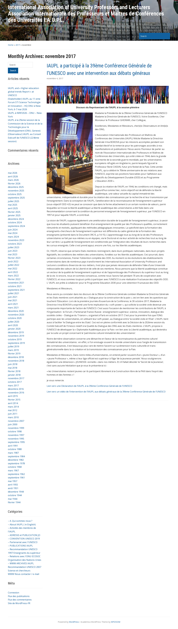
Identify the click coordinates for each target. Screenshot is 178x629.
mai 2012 (12, 410)
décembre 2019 (16, 332)
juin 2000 (12, 424)
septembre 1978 (16, 463)
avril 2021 (13, 304)
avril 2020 (13, 325)
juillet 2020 (13, 321)
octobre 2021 (15, 286)
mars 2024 (13, 236)
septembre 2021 (16, 289)
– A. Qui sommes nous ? (20, 520)
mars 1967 (13, 470)
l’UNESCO (161, 391)
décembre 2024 (16, 219)
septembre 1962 (16, 474)
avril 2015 (13, 396)
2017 (18, 45)
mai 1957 (12, 481)
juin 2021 (12, 296)
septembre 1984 (16, 456)
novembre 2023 (16, 240)
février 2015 (14, 399)
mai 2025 (12, 204)
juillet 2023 (13, 247)
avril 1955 (13, 484)
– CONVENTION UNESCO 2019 (24, 538)
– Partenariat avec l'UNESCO (22, 542)
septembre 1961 (16, 477)
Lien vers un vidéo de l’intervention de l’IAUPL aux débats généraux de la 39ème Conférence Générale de (101, 391)
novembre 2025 (16, 190)
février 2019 (14, 353)
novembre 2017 (16, 378)
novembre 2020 (16, 314)
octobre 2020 (15, 318)
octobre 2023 (15, 243)
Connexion (13, 592)
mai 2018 (12, 367)
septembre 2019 (16, 343)
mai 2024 (12, 233)
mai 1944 (12, 498)
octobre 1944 (15, 495)
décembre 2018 (16, 357)
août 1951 (13, 488)
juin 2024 (12, 229)
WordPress (74, 622)
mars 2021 (13, 307)
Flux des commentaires (20, 599)
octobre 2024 (15, 222)
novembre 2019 (16, 335)
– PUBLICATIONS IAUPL (20, 545)
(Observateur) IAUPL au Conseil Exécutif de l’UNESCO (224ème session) (24, 138)
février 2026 (14, 183)
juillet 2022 (13, 264)
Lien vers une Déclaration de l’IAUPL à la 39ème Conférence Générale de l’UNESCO (89, 385)
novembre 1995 (16, 438)
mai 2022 (12, 268)
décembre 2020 (16, 311)
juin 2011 (12, 413)
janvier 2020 (14, 328)
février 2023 (14, 257)
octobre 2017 (15, 381)
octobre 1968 (15, 466)
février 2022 (14, 279)
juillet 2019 (13, 346)
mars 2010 (13, 417)
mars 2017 (13, 385)
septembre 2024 (16, 226)
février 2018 (14, 371)
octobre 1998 (15, 431)
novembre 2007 (16, 420)
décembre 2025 (16, 187)
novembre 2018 (16, 360)
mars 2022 (13, 275)
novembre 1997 (16, 435)
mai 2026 (12, 172)
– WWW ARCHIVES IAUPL (21, 563)
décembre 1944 (16, 491)
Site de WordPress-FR (19, 603)
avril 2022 (13, 272)
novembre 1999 (16, 428)
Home (10, 45)
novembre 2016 (16, 392)
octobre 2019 (15, 339)
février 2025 (14, 211)
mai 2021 (12, 300)
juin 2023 (12, 250)
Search (167, 36)
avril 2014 (13, 403)
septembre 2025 (16, 197)
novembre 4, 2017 (55, 78)
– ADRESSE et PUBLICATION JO (24, 535)
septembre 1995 (16, 442)
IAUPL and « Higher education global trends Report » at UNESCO (23, 92)
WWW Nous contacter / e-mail (23, 574)
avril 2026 (13, 176)
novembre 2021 (16, 282)
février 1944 (14, 502)
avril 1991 (13, 445)
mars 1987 (13, 452)
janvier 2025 (14, 215)
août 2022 (13, 261)
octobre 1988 (15, 449)
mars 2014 (13, 406)
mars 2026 (13, 179)
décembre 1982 (16, 459)
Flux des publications (19, 596)
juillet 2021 (13, 293)
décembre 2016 (16, 388)
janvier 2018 (14, 374)
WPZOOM (115, 622)
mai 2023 (12, 254)
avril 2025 (13, 208)
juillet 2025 (13, 201)
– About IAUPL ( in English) (22, 524)
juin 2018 (12, 364)
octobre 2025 (15, 194)
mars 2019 (13, 350)
